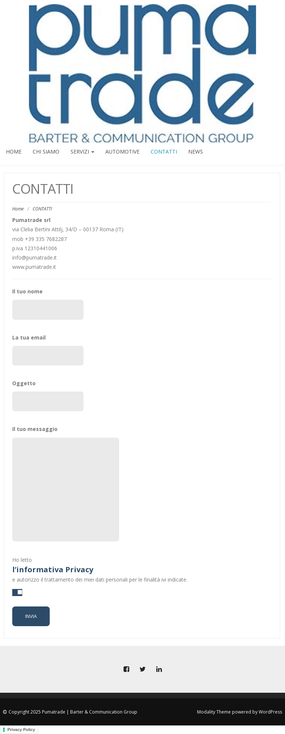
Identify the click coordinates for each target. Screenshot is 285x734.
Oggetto (47, 395)
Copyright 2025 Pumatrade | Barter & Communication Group (73, 712)
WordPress (270, 712)
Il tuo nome (47, 303)
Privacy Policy (21, 729)
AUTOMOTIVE (122, 151)
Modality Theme (214, 712)
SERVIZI (82, 151)
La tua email (47, 350)
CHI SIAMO (46, 151)
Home (18, 209)
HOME (14, 151)
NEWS (195, 151)
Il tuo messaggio (47, 483)
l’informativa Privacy (52, 569)
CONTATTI (164, 151)
